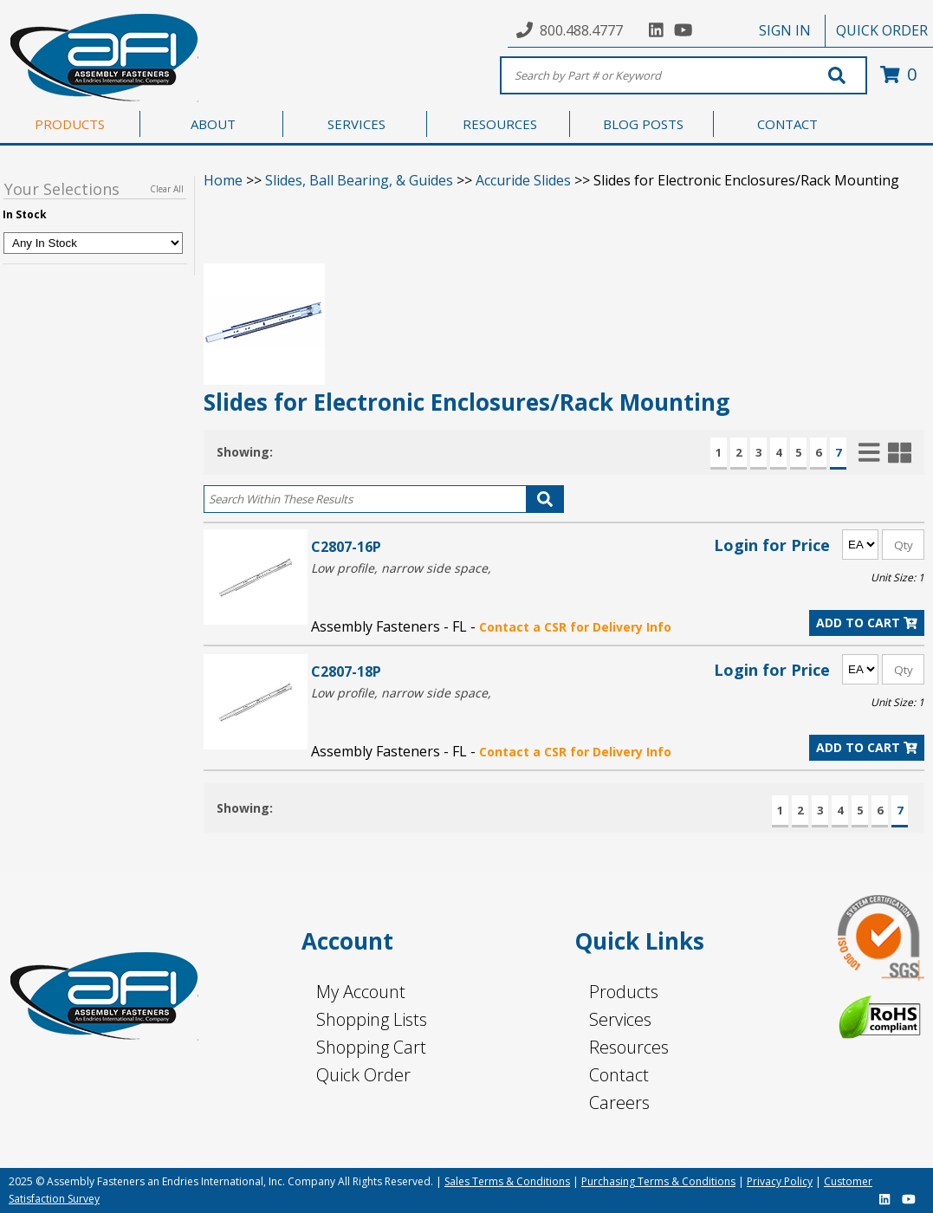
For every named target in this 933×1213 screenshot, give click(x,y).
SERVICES (356, 124)
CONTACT (787, 124)
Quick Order (363, 1075)
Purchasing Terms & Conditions (658, 1181)
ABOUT (213, 124)
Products (623, 991)
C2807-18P (346, 671)
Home (223, 180)
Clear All (167, 189)
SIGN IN (785, 30)
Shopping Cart (371, 1047)
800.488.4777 (581, 30)
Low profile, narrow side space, (401, 568)
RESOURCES (500, 124)
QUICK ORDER (882, 30)
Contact (619, 1075)
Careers (619, 1102)
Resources (629, 1047)
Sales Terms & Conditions (507, 1181)
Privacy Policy (780, 1181)
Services (620, 1019)
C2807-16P (346, 546)
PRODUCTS (70, 124)
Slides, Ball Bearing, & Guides (359, 180)
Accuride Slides (523, 180)
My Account (360, 991)
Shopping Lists (371, 1019)
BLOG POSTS (643, 124)
